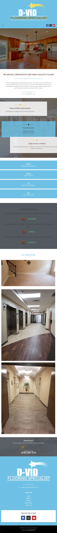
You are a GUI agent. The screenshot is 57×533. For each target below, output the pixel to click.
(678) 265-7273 (28, 452)
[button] (3, 25)
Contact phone (28, 451)
